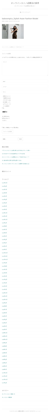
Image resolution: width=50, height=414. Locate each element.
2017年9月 (4, 382)
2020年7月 (4, 269)
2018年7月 (4, 349)
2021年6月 (4, 232)
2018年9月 (4, 342)
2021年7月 (4, 229)
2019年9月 (4, 302)
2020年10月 (5, 259)
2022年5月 (4, 196)
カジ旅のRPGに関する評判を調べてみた (12, 160)
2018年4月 (4, 359)
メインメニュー (26, 12)
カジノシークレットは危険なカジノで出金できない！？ (13, 47)
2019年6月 (4, 312)
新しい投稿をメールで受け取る (10, 127)
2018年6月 (4, 352)
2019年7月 (4, 309)
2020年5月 (4, 276)
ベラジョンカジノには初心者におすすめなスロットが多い (16, 150)
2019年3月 (4, 322)
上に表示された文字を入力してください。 (6, 118)
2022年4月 (4, 199)
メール (5, 86)
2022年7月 (4, 189)
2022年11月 (4, 182)
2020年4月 (4, 279)
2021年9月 (4, 222)
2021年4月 (4, 239)
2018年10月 (4, 339)
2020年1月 (4, 289)
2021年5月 (4, 236)
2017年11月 (4, 376)
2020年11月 (4, 256)
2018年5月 (4, 356)
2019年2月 (4, 326)
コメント (5, 61)
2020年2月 (4, 286)
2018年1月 (4, 369)
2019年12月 (4, 292)
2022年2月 (4, 206)
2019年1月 (4, 329)
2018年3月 (4, 362)
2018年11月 (4, 336)
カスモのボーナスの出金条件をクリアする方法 (13, 153)
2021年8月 (4, 226)
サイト (4, 91)
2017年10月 (4, 379)
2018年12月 (4, 332)
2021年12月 (4, 212)
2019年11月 (4, 296)
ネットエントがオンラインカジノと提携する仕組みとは (15, 163)
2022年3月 (4, 203)
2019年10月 (4, 299)
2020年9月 (4, 262)
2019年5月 (4, 316)
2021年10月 (4, 219)
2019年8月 (4, 306)
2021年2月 (4, 246)
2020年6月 (4, 273)
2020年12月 (4, 252)
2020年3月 (4, 282)
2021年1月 (4, 249)
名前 (4, 81)
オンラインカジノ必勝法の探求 (25, 3)
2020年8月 (4, 266)
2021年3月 (4, 242)
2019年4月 (4, 319)
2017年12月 (4, 372)
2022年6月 (4, 193)
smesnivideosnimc (14, 21)
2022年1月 (4, 209)
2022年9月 (4, 186)
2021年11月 (4, 216)
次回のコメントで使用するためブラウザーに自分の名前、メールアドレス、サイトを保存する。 (7, 102)
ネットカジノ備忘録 (7, 397)
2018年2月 (4, 366)
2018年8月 (4, 346)
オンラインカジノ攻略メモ (8, 394)
